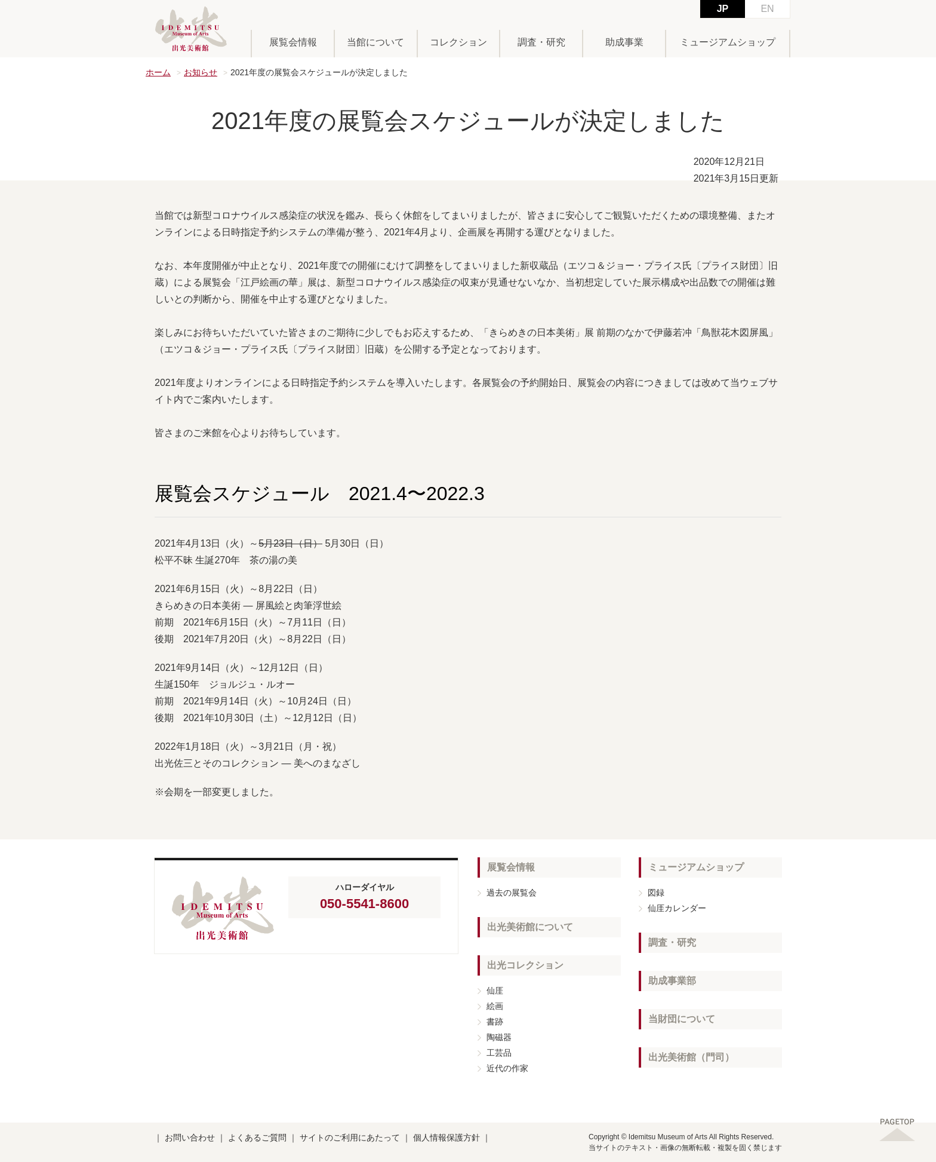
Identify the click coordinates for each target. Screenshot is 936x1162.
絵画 (495, 1006)
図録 (656, 892)
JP (723, 9)
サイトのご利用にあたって (350, 1137)
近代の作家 (507, 1068)
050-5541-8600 (364, 903)
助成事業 (624, 42)
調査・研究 (541, 42)
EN (767, 9)
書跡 (495, 1021)
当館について (375, 42)
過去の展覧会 (512, 892)
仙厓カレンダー (677, 908)
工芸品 (499, 1052)
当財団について (681, 1019)
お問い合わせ (190, 1137)
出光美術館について (530, 927)
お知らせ (200, 72)
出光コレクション (525, 965)
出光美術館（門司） (691, 1057)
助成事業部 (672, 981)
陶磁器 (499, 1037)
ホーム (158, 72)
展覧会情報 (293, 42)
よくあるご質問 (257, 1137)
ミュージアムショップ (727, 42)
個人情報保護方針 (446, 1137)
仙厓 (495, 990)
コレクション (458, 42)
